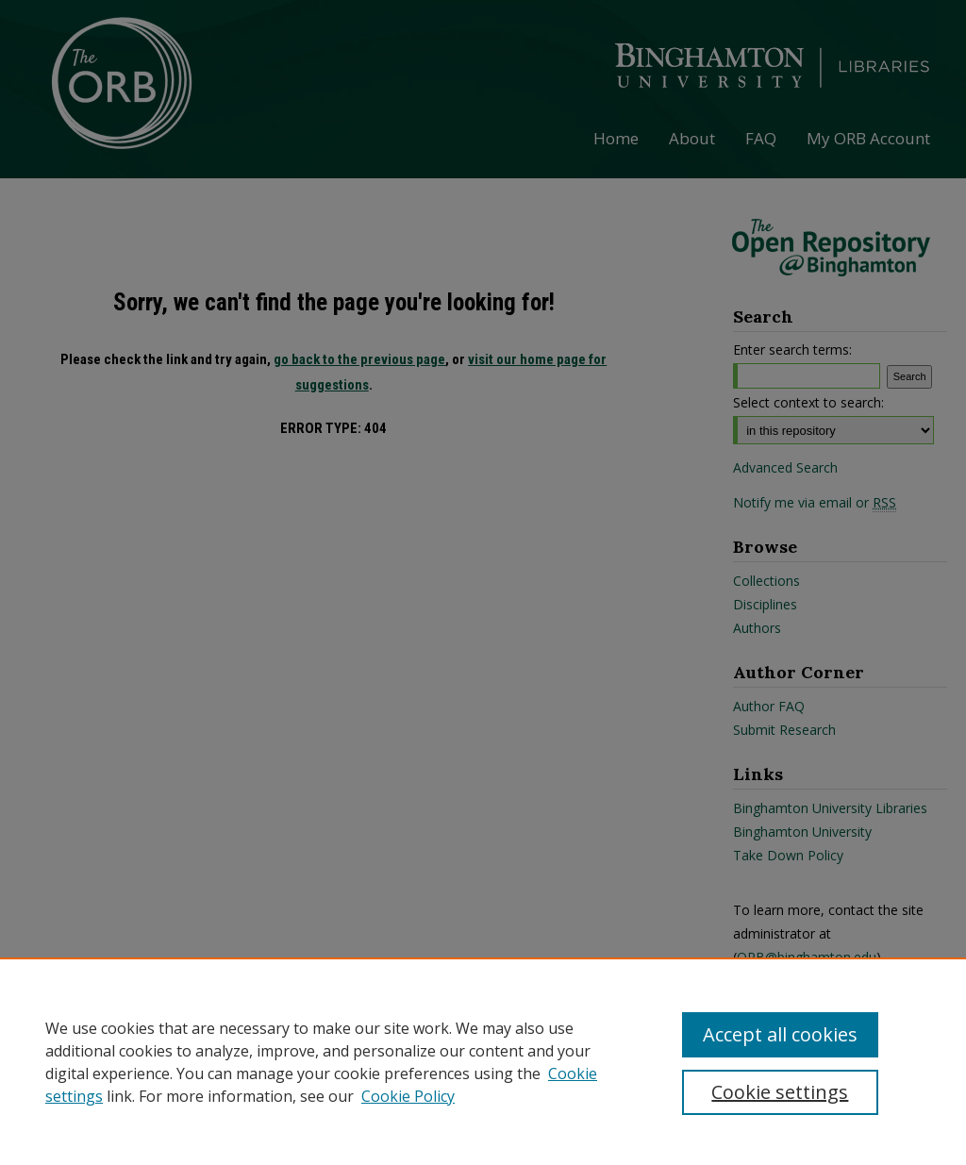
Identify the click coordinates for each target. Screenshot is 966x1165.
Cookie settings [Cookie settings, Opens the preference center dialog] (779, 1092)
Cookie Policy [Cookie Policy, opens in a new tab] (408, 1096)
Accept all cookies (780, 1034)
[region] (483, 1061)
